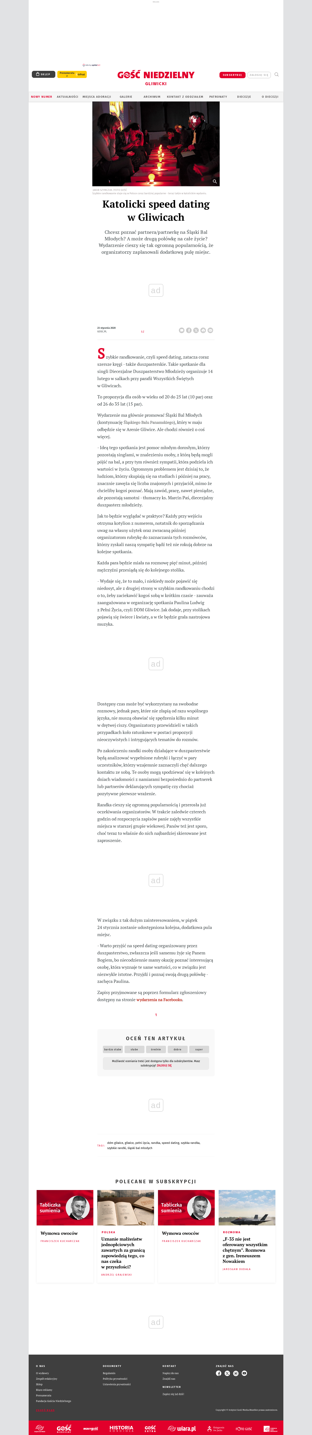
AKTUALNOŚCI (67, 94)
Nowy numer (41, 94)
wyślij (211, 327)
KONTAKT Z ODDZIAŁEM (185, 94)
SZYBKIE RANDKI (116, 1146)
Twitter (196, 327)
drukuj (204, 327)
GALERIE (126, 94)
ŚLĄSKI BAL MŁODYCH (140, 1146)
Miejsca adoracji (97, 94)
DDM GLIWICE (115, 1140)
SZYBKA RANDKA (190, 1140)
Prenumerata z (67, 72)
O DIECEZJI (270, 94)
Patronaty (218, 94)
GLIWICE (129, 1140)
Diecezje (244, 94)
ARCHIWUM (152, 94)
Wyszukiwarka (276, 72)
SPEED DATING (170, 1140)
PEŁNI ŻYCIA (142, 1140)
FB (189, 327)
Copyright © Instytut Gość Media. (232, 1408)
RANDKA (155, 1140)
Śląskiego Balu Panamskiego (149, 420)
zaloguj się (259, 72)
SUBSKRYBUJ (232, 72)
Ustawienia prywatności (117, 1382)
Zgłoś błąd (45, 1408)
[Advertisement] (156, 33)
